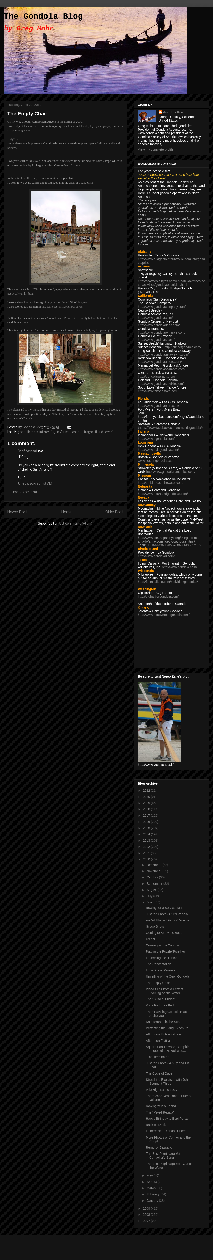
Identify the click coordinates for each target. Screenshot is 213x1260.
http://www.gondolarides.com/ (159, 325)
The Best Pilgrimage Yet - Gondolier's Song (164, 1155)
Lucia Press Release (160, 970)
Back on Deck (156, 1125)
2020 (147, 797)
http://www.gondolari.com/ (156, 556)
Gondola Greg (174, 112)
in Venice (63, 432)
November (154, 871)
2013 (147, 840)
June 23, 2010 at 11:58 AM (35, 483)
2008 (147, 1214)
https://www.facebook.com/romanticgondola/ (170, 428)
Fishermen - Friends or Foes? (167, 1131)
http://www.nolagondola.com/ (158, 450)
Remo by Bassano (159, 1147)
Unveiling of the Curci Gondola (167, 976)
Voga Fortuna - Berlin (161, 1005)
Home (66, 512)
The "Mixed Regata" (160, 1112)
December (154, 865)
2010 (147, 859)
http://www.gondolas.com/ (156, 340)
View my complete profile (155, 149)
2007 (147, 1221)
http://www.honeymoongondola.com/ (164, 615)
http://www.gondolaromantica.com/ (170, 472)
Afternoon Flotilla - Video (163, 1034)
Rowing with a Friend (161, 1106)
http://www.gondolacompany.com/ (162, 307)
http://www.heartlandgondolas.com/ (163, 494)
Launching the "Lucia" (161, 958)
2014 (147, 834)
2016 (147, 822)
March (151, 1188)
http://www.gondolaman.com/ (158, 406)
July (150, 896)
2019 (147, 803)
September (155, 883)
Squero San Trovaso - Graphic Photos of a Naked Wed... (167, 1049)
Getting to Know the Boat (164, 933)
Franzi (150, 939)
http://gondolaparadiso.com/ (158, 376)
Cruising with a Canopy (162, 945)
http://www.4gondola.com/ (156, 439)
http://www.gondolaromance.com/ (161, 332)
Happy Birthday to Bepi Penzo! (168, 1118)
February (153, 1194)
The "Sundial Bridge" (160, 999)
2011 (147, 853)
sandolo (76, 432)
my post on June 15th (61, 302)
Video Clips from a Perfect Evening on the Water (164, 991)
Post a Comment (25, 492)
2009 (147, 1208)
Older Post (114, 512)
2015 (147, 828)
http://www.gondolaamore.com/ (160, 362)
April (150, 1182)
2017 (147, 815)
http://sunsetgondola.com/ (182, 347)
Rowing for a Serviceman (164, 908)
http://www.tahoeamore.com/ (158, 391)
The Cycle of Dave (159, 1073)
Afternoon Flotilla (158, 1040)
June (150, 902)
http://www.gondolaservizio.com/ (161, 384)
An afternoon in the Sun (163, 1022)
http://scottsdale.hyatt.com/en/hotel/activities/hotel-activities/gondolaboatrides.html (171, 283)
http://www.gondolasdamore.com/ (161, 369)
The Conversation (158, 964)
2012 (147, 847)
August (152, 890)
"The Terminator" (158, 1057)
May (150, 1175)
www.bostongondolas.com (156, 461)
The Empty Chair (158, 983)
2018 (147, 809)
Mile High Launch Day (161, 1090)
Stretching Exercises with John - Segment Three (168, 1081)
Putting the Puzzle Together (165, 951)
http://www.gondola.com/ (155, 318)
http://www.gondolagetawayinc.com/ (163, 354)
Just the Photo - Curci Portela (167, 914)
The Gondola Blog (43, 16)
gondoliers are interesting (36, 432)
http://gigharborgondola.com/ (158, 596)
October (153, 877)
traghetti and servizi (98, 432)
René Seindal (27, 451)
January (153, 1200)
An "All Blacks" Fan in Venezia (167, 920)
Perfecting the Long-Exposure (167, 1028)
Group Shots (155, 926)
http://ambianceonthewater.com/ (160, 483)
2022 (147, 790)
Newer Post (17, 512)
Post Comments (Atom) (75, 524)
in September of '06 (70, 306)
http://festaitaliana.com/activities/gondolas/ (168, 582)
